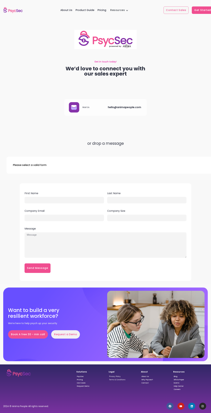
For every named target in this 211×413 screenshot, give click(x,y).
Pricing (102, 10)
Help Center (179, 386)
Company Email (35, 211)
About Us (66, 10)
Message (30, 228)
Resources (117, 10)
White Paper (179, 379)
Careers (177, 389)
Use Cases (81, 383)
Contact (145, 383)
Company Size (116, 211)
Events (176, 383)
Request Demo (83, 386)
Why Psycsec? (147, 379)
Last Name (114, 193)
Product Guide (85, 10)
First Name (31, 193)
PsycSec (80, 376)
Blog (175, 376)
